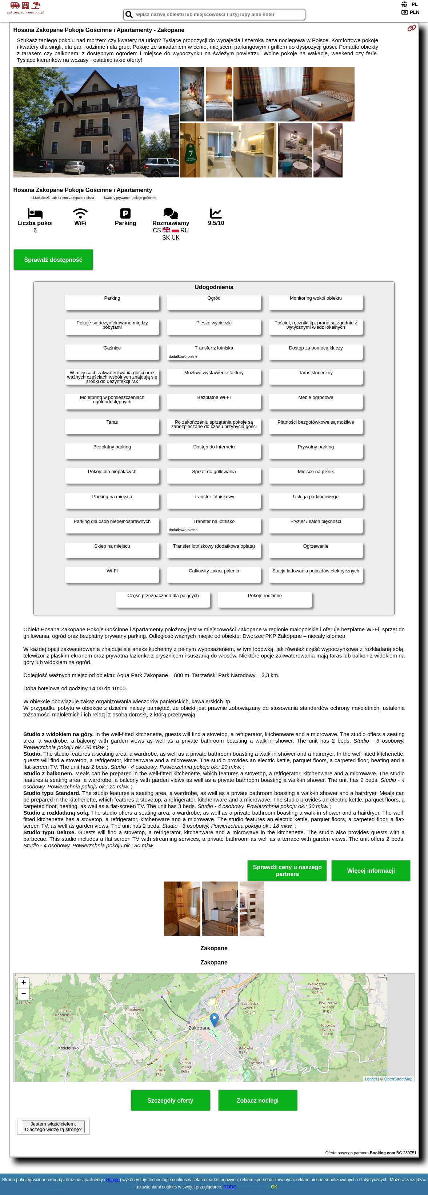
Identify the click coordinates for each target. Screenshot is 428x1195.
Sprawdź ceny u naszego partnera (287, 870)
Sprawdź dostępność (53, 260)
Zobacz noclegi (258, 1101)
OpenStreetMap (398, 1079)
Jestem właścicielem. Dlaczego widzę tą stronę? (53, 1126)
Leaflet (371, 1079)
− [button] (23, 994)
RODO (230, 1187)
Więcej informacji (371, 871)
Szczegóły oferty (170, 1101)
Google (112, 1179)
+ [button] (23, 983)
